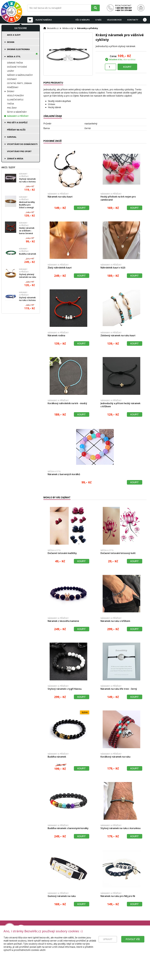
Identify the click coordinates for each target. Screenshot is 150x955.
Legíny (10, 71)
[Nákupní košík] (140, 8)
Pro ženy (12, 107)
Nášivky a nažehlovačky (20, 75)
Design (10, 42)
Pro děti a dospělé (17, 122)
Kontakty (132, 19)
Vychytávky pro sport (19, 151)
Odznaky (12, 79)
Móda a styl (14, 56)
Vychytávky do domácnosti (22, 144)
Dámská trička (15, 62)
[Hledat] (95, 8)
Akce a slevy (13, 35)
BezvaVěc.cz (53, 28)
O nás (98, 19)
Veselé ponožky (15, 95)
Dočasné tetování (17, 66)
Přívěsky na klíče (16, 129)
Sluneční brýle (15, 99)
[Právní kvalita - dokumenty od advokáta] (31, 929)
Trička (10, 103)
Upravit (107, 943)
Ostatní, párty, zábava (19, 83)
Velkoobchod (114, 19)
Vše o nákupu (82, 19)
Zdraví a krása (15, 158)
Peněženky (12, 87)
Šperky (10, 91)
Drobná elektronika (18, 49)
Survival (11, 137)
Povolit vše (133, 943)
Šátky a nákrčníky (17, 112)
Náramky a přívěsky (17, 116)
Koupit (127, 66)
